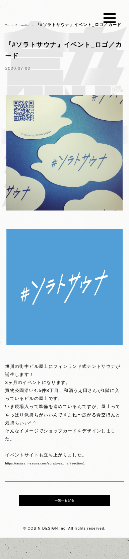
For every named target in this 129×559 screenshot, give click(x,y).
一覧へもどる (64, 519)
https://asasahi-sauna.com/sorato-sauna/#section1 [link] (63, 474)
